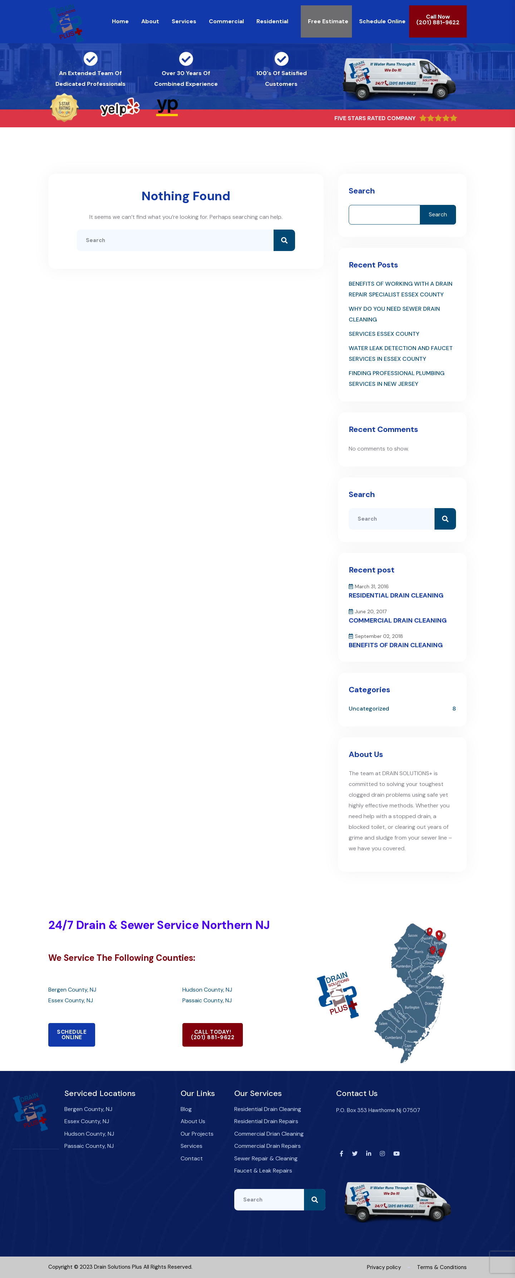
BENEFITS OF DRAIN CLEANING (396, 645)
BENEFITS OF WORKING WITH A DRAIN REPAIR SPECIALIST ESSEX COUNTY (400, 289)
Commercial (226, 21)
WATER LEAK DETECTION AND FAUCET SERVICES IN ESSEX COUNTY (401, 353)
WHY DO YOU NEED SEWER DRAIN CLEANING (394, 314)
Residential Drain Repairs (266, 1121)
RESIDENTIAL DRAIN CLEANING (396, 595)
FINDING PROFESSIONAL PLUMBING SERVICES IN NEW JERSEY (397, 378)
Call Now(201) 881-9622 (438, 19)
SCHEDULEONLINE (72, 1034)
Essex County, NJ (70, 1000)
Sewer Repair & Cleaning (266, 1158)
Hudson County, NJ (207, 989)
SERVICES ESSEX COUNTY (384, 334)
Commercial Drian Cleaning (269, 1133)
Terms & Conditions (442, 1267)
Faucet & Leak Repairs (263, 1170)
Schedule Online (382, 21)
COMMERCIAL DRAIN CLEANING (398, 620)
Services (184, 21)
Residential (272, 21)
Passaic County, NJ (207, 1000)
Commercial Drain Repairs (267, 1146)
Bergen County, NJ (72, 989)
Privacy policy (384, 1267)
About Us (193, 1121)
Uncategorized (369, 708)
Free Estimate (328, 21)
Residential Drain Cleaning (267, 1109)
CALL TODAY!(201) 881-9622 (212, 1034)
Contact (192, 1158)
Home (120, 21)
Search (362, 191)
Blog (186, 1109)
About (150, 21)
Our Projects (197, 1133)
